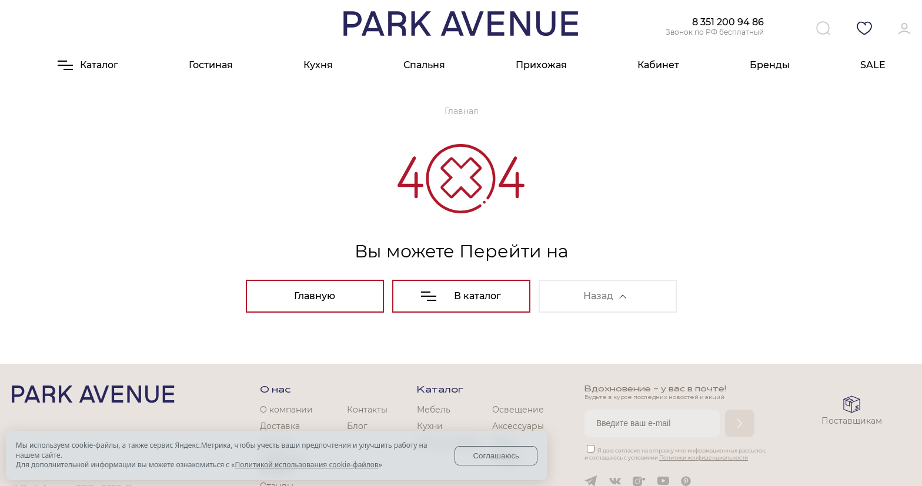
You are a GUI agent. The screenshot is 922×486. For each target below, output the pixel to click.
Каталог (440, 390)
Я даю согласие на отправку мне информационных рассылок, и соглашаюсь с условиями (675, 454)
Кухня (318, 65)
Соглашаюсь (496, 455)
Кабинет (658, 65)
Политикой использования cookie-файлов (306, 465)
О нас (275, 390)
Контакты (367, 409)
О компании (286, 409)
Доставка (280, 426)
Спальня (424, 65)
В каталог (461, 295)
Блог (357, 426)
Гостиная (211, 65)
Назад (604, 295)
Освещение (518, 409)
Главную (314, 295)
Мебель (433, 409)
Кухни (430, 426)
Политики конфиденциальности (703, 457)
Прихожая (541, 65)
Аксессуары (518, 426)
